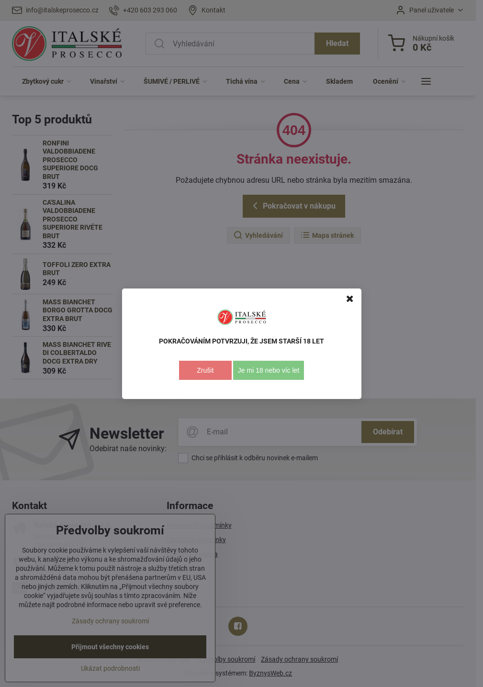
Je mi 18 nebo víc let (268, 370)
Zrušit (205, 370)
